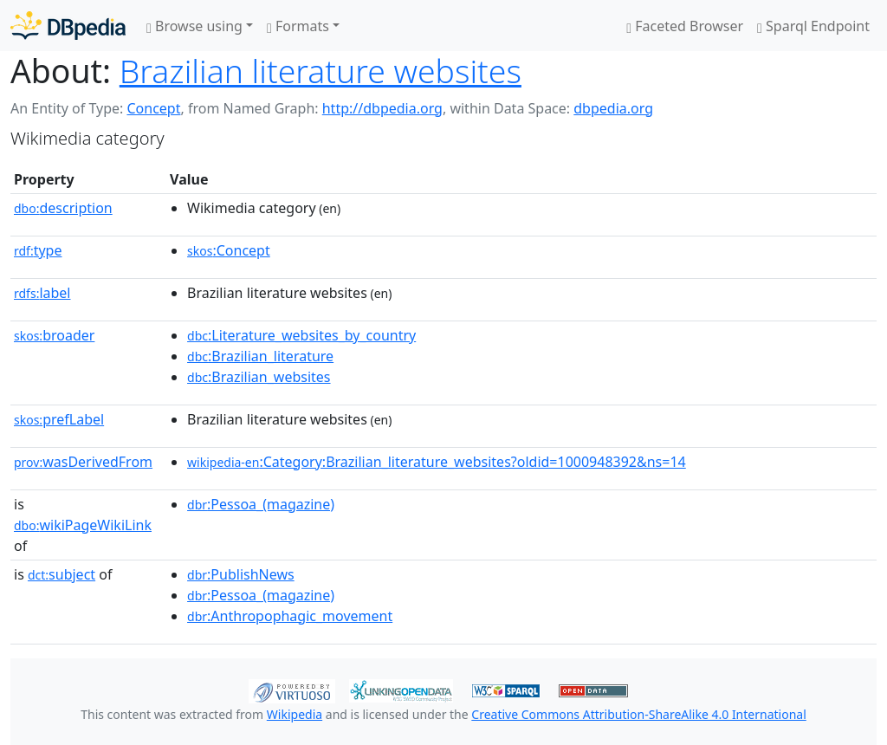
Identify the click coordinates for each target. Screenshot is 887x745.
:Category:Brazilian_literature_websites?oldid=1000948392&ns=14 (436, 461)
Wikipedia (294, 714)
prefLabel (59, 419)
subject (61, 574)
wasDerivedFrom (83, 461)
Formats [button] (298, 26)
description (63, 207)
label (42, 292)
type (38, 250)
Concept (153, 108)
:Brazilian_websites (258, 376)
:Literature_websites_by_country (301, 335)
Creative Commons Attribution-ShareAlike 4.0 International (638, 714)
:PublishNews (241, 574)
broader (54, 335)
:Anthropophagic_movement (289, 615)
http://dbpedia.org (382, 108)
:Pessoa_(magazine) (260, 504)
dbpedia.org (613, 108)
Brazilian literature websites (320, 71)
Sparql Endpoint (813, 26)
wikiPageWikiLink (83, 524)
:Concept (228, 250)
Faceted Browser (684, 26)
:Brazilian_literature (260, 356)
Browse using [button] (194, 26)
